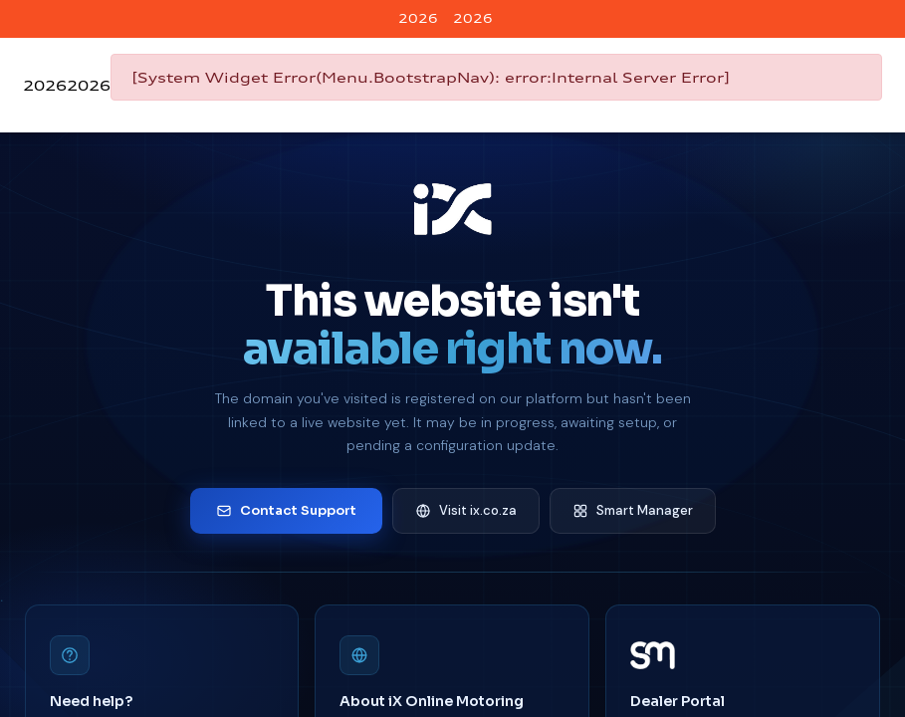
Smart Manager (632, 510)
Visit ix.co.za (466, 510)
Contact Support (286, 510)
